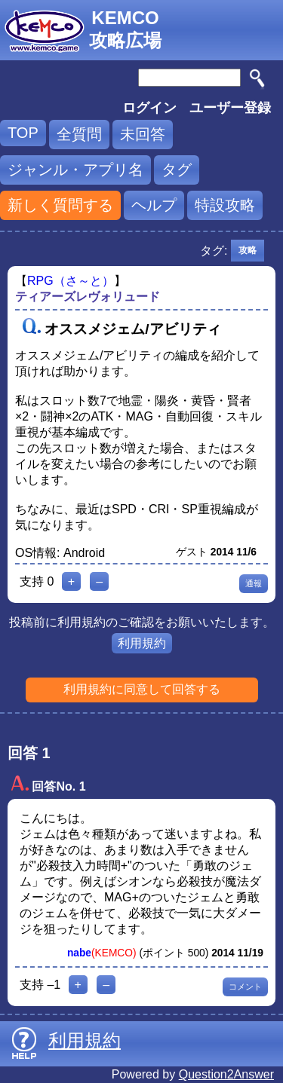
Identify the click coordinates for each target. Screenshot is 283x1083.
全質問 (79, 134)
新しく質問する (60, 205)
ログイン (149, 107)
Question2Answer (226, 1074)
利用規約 (142, 643)
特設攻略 (225, 205)
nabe (79, 953)
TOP (23, 132)
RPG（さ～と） (70, 280)
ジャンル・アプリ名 (75, 169)
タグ (176, 169)
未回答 (142, 134)
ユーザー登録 (230, 107)
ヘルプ (154, 205)
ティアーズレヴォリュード (87, 296)
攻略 (247, 250)
